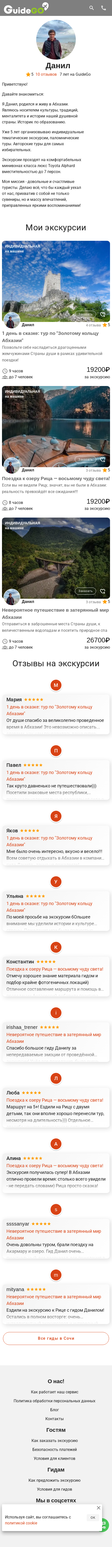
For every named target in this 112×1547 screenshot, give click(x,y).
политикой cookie (21, 1523)
